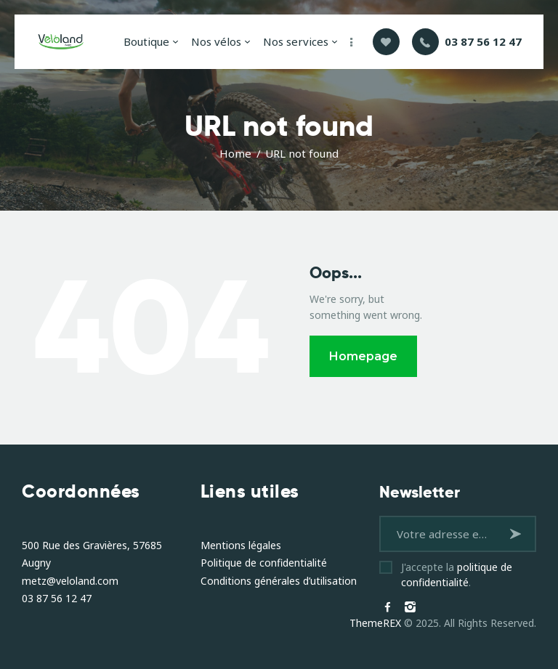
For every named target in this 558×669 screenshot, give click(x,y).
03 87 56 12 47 (57, 598)
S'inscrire (518, 533)
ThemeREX (375, 623)
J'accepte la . (456, 574)
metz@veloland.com (70, 581)
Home (235, 153)
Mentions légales (241, 545)
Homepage (363, 356)
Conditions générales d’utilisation (279, 581)
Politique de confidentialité (264, 562)
